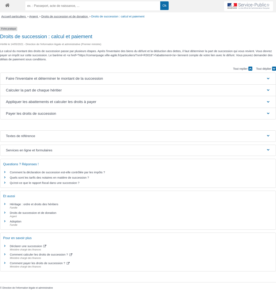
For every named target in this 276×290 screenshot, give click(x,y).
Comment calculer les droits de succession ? (41, 254)
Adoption (15, 221)
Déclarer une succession (28, 246)
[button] (138, 78)
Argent (34, 16)
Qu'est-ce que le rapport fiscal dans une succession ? (45, 182)
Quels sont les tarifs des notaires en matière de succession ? (49, 177)
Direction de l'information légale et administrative (27, 287)
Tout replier (242, 69)
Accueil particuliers (14, 16)
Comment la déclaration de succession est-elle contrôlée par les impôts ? (57, 172)
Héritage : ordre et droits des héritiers (34, 204)
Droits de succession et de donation (65, 16)
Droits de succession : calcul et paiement (118, 16)
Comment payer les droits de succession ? (40, 263)
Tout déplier (266, 69)
